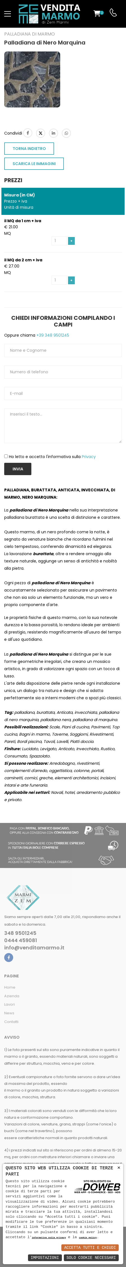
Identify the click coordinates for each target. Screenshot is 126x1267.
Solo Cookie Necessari (91, 1257)
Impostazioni (45, 1257)
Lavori (9, 1004)
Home (9, 987)
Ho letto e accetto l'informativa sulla (52, 456)
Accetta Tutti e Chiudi (90, 1247)
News (9, 1013)
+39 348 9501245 (52, 335)
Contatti (11, 1021)
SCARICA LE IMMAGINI (34, 163)
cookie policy (88, 1237)
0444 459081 (20, 940)
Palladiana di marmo (29, 34)
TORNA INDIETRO (29, 148)
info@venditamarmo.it (34, 947)
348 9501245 (20, 933)
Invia (18, 469)
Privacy (89, 456)
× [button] (118, 1167)
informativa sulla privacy (49, 1237)
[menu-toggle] (7, 14)
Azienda (11, 996)
